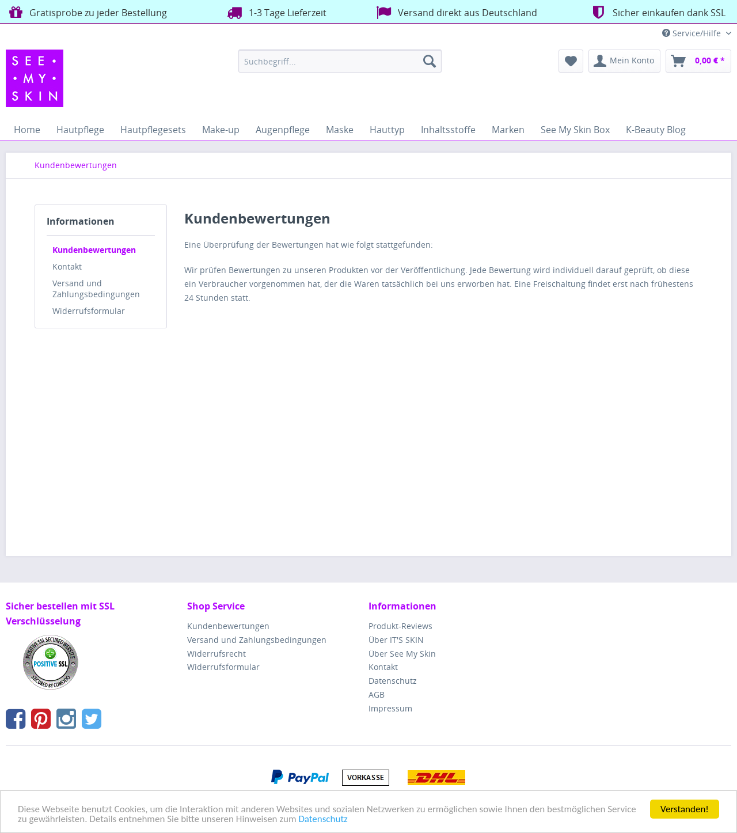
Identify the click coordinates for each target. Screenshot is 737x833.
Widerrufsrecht (216, 653)
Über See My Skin (402, 653)
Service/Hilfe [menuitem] (692, 33)
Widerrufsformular (88, 310)
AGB (376, 694)
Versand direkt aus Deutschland (455, 12)
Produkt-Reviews (400, 625)
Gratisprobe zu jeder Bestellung (86, 12)
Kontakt (67, 266)
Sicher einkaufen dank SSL (656, 12)
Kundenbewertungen (94, 249)
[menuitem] (340, 61)
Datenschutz (322, 819)
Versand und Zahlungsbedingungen (96, 289)
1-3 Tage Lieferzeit (275, 12)
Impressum (390, 708)
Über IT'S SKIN (396, 639)
